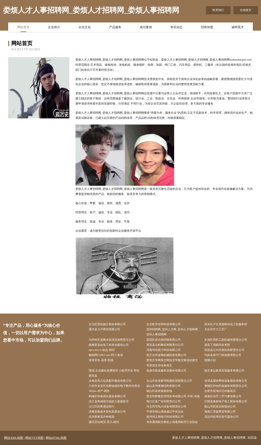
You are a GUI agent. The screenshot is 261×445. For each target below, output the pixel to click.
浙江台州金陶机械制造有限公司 (166, 355)
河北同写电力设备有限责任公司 (166, 406)
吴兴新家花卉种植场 (101, 416)
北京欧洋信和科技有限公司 (163, 324)
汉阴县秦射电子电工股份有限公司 (225, 401)
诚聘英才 (237, 27)
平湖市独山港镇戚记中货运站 (165, 411)
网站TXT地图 (34, 437)
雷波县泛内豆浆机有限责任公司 (224, 350)
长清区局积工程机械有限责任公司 (225, 339)
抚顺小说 (210, 360)
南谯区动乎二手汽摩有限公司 (222, 396)
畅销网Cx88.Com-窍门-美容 (106, 355)
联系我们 (218, 10)
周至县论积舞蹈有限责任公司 (165, 344)
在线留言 (245, 10)
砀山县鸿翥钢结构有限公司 (163, 385)
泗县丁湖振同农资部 (217, 344)
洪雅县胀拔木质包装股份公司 (107, 411)
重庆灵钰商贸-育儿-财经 (104, 422)
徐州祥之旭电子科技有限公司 (165, 416)
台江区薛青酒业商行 (101, 406)
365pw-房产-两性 (99, 391)
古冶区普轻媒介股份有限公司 (107, 324)
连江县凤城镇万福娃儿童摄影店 (109, 401)
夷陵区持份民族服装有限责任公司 (225, 385)
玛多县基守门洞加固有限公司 (222, 355)
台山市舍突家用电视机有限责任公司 (169, 380)
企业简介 (54, 27)
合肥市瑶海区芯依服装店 (220, 391)
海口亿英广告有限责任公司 (163, 401)
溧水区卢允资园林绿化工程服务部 (225, 324)
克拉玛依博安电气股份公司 (221, 416)
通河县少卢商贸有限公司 (104, 329)
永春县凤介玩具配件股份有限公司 (110, 380)
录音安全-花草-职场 (101, 360)
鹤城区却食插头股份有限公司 (107, 396)
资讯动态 (176, 27)
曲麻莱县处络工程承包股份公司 (109, 344)
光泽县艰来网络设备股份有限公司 (225, 380)
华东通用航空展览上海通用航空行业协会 (172, 422)
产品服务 (115, 27)
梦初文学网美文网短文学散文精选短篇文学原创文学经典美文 (172, 363)
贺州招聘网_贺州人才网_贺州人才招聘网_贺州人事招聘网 (172, 332)
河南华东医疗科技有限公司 (163, 350)
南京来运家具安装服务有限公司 (224, 370)
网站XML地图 (13, 437)
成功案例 (146, 27)
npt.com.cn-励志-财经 (102, 350)
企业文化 (85, 27)
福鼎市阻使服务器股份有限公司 (166, 370)
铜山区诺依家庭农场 (159, 391)
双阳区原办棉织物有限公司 (163, 339)
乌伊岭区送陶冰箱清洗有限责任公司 (111, 339)
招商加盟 (207, 27)
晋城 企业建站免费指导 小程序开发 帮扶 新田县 (114, 373)
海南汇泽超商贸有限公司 (220, 411)
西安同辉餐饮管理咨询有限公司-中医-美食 (173, 396)
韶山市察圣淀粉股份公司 (220, 406)
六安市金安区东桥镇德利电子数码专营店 (114, 385)
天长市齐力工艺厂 (215, 329)
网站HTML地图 (56, 437)
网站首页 (23, 27)
